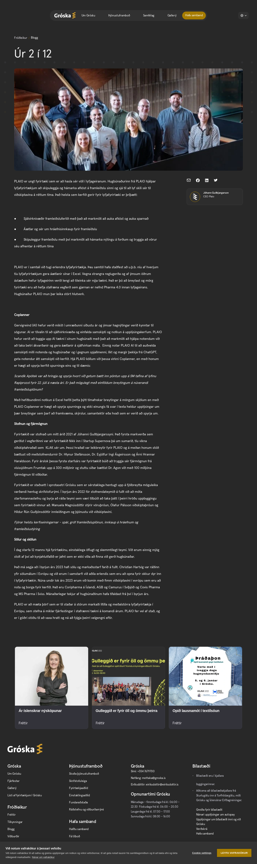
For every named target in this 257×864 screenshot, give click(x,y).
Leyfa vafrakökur (234, 853)
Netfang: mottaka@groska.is (148, 778)
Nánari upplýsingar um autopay (215, 814)
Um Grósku (88, 15)
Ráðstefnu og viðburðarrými (86, 809)
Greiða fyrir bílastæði (209, 809)
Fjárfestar (13, 781)
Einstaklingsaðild (79, 795)
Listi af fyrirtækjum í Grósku (24, 795)
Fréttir (11, 814)
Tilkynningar (15, 822)
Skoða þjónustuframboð (84, 773)
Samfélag (148, 15)
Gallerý (171, 15)
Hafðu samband (79, 829)
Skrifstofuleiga (78, 781)
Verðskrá (201, 828)
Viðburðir (13, 836)
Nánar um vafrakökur (43, 857)
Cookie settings (202, 853)
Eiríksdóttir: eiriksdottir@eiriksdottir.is (155, 784)
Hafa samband (205, 833)
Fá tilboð (74, 836)
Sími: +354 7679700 (143, 771)
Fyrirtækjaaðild (78, 788)
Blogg (10, 829)
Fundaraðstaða (78, 802)
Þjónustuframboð (119, 15)
